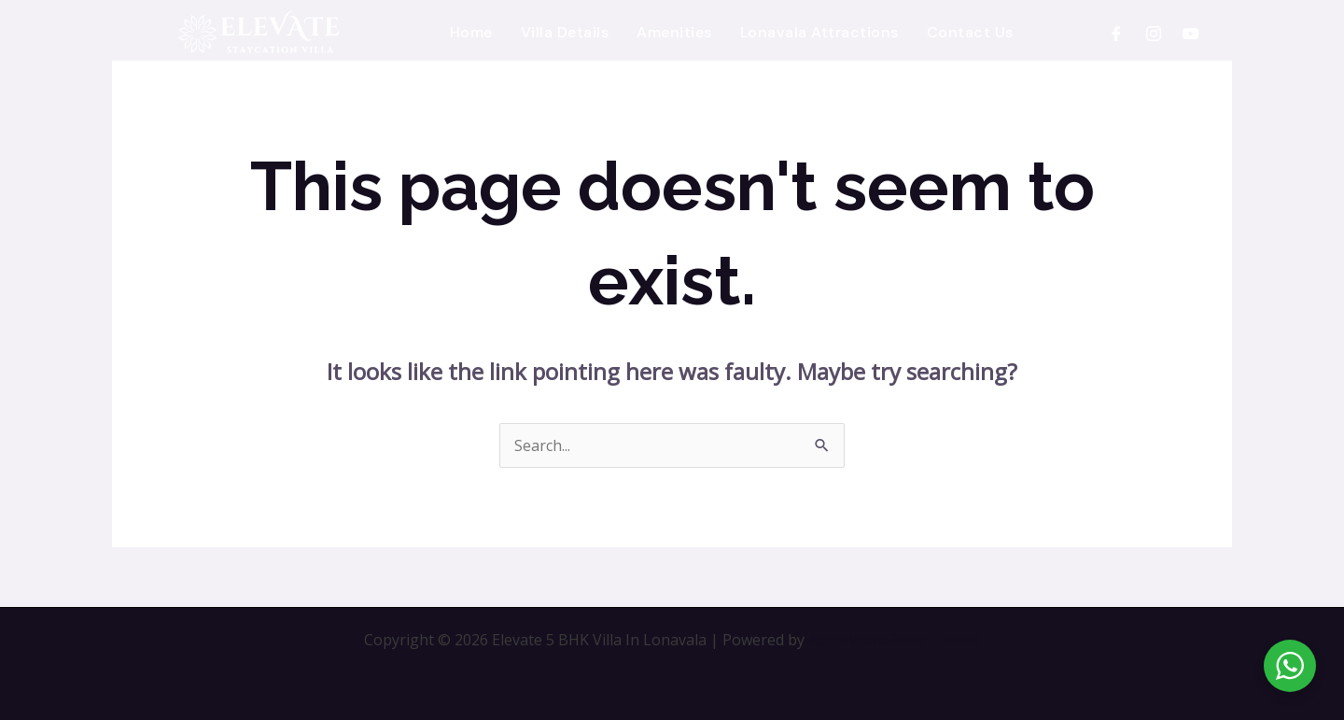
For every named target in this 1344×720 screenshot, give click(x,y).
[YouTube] (1191, 33)
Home (471, 32)
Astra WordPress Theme (894, 639)
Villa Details (565, 32)
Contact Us (970, 32)
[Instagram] (1154, 33)
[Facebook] (1116, 33)
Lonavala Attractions (819, 32)
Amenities (674, 32)
